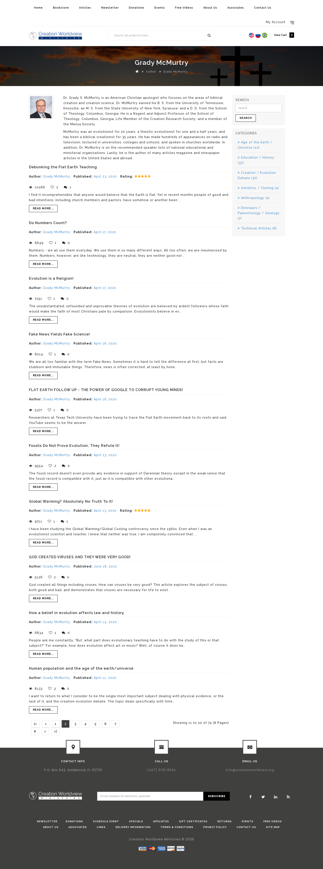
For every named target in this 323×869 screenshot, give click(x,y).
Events (159, 7)
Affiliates (161, 821)
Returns (224, 821)
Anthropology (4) (254, 198)
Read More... (43, 208)
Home (38, 7)
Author (151, 71)
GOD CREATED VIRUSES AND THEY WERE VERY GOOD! (80, 557)
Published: (83, 176)
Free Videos (184, 7)
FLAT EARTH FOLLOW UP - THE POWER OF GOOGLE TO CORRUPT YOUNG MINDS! (106, 390)
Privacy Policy (215, 827)
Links (101, 827)
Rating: (126, 176)
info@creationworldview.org (250, 770)
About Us (210, 7)
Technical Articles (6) (257, 228)
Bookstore (61, 7)
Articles (85, 7)
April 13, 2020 (105, 510)
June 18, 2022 (105, 566)
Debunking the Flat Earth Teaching (63, 167)
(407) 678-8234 (161, 770)
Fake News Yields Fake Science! (59, 334)
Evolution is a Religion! (51, 278)
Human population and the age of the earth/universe (81, 668)
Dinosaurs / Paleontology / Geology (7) (259, 213)
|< (35, 724)
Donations (136, 7)
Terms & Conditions (176, 827)
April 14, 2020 (105, 622)
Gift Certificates (193, 821)
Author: (35, 176)
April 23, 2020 (105, 176)
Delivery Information (133, 827)
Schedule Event (106, 821)
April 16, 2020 (105, 343)
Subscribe (216, 796)
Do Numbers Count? (48, 223)
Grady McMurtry (175, 71)
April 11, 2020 (105, 678)
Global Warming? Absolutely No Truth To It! (71, 501)
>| (55, 731)
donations (74, 821)
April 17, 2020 (105, 232)
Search (208, 35)
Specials (136, 821)
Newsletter (110, 7)
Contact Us (262, 7)
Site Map (273, 827)
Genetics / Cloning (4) (258, 188)
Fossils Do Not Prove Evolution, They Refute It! (74, 446)
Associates (235, 7)
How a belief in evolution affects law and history (76, 613)
